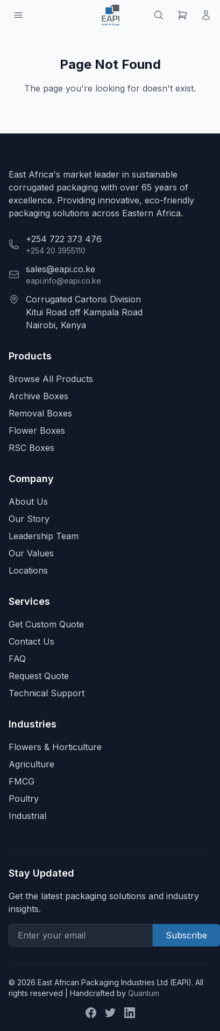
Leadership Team (44, 536)
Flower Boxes (37, 430)
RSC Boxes (31, 447)
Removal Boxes (40, 413)
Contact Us (31, 641)
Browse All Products (51, 378)
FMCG (21, 781)
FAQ (17, 658)
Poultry (24, 798)
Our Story (29, 518)
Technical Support (46, 693)
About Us (28, 501)
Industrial (27, 815)
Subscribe (186, 935)
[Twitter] (110, 1012)
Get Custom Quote (46, 624)
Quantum (143, 993)
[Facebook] (91, 1012)
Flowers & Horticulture (55, 747)
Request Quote (39, 675)
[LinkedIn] (129, 1012)
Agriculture (31, 764)
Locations (28, 570)
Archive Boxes (38, 396)
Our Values (31, 553)
